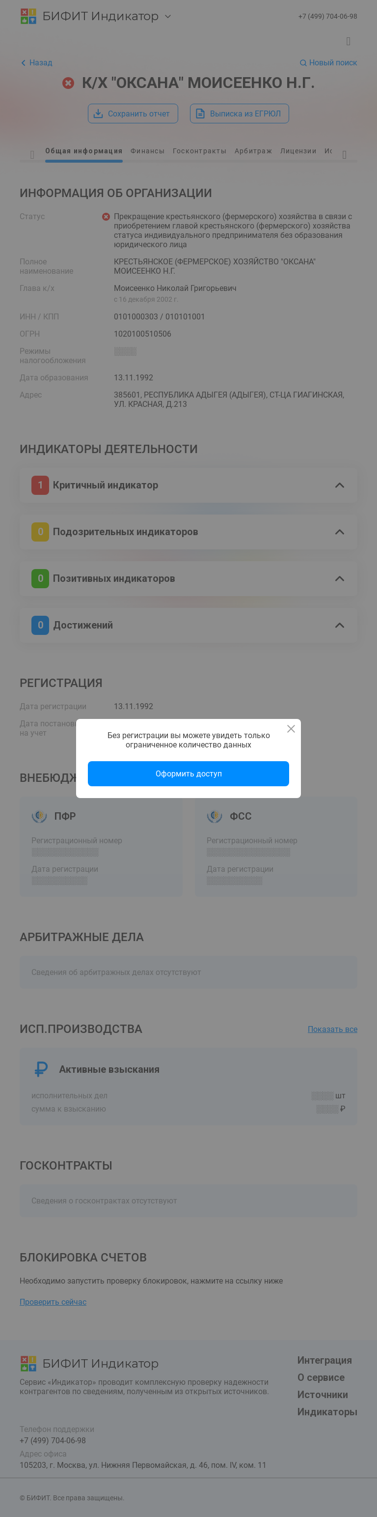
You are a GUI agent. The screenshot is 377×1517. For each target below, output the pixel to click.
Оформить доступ (189, 773)
